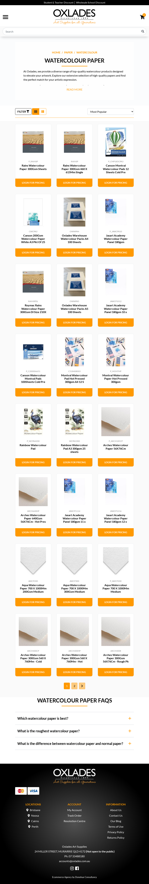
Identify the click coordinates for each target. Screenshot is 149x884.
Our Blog (115, 821)
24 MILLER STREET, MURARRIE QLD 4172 (60, 851)
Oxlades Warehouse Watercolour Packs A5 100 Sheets (74, 308)
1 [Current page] (67, 685)
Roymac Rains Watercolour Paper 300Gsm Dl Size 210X (33, 308)
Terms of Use (115, 826)
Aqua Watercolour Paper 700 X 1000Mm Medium (116, 588)
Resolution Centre (74, 821)
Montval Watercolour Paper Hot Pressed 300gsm (115, 378)
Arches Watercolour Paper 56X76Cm (115, 446)
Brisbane (35, 810)
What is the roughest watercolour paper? (48, 731)
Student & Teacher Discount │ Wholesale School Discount (74, 2)
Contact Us (116, 815)
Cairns (35, 821)
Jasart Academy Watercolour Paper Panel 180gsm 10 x (116, 308)
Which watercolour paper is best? (42, 718)
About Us (115, 810)
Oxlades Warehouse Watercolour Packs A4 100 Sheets (74, 239)
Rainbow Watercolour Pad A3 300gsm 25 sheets (74, 448)
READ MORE (74, 89)
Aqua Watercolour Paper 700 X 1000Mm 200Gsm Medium (33, 588)
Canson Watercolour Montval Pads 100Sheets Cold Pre (33, 378)
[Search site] (142, 31)
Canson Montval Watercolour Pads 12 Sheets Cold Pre (116, 169)
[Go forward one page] (82, 686)
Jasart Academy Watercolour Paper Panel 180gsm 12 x (116, 518)
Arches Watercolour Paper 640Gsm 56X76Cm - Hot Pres (33, 518)
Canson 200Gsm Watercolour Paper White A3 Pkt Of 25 (33, 239)
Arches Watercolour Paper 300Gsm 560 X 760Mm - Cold (33, 658)
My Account (74, 810)
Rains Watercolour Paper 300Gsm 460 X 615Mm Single (74, 169)
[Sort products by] (110, 111)
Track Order (74, 815)
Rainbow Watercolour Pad (33, 446)
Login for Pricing (33, 182)
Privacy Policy (116, 832)
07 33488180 (77, 856)
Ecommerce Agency (62, 877)
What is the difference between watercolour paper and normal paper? (70, 743)
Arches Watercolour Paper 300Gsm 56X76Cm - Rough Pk (116, 658)
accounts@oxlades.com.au (74, 861)
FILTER (23, 111)
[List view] (42, 111)
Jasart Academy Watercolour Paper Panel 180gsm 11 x (74, 518)
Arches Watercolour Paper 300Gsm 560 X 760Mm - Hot (74, 658)
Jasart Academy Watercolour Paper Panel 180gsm (116, 239)
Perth (35, 826)
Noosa (35, 815)
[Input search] (74, 31)
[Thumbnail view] (35, 111)
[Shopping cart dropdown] (142, 17)
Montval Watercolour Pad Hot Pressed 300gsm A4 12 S (74, 378)
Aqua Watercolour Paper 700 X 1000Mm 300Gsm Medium (74, 588)
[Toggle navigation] (5, 17)
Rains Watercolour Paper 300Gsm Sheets (33, 167)
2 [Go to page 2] (74, 685)
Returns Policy (115, 837)
